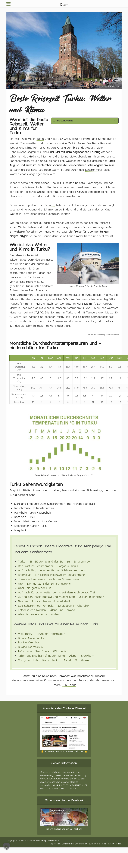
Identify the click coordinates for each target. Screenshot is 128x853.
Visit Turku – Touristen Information (41, 633)
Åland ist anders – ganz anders (39, 614)
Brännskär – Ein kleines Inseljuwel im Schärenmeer (51, 574)
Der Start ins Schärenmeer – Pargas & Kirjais (48, 566)
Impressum (55, 843)
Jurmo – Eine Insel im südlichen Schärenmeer (48, 579)
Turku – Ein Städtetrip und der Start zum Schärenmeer (54, 561)
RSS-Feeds (69, 685)
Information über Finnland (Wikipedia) (42, 651)
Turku (40, 139)
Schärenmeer (94, 169)
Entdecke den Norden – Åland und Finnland (46, 610)
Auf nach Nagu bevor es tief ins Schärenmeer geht (51, 570)
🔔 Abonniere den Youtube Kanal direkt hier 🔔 (64, 751)
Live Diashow (81, 843)
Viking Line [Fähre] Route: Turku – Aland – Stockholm (53, 660)
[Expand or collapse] (114, 120)
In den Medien (115, 843)
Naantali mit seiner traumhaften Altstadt (44, 601)
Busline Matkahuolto (31, 638)
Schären (49, 205)
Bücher (92, 843)
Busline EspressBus (30, 647)
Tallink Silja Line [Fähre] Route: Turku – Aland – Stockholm (56, 655)
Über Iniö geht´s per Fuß (34, 588)
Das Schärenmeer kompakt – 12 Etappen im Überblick (53, 605)
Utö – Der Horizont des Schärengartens (44, 583)
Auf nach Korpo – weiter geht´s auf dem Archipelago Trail (56, 592)
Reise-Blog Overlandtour (47, 840)
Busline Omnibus (29, 642)
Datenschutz (68, 843)
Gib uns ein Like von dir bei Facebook (64, 829)
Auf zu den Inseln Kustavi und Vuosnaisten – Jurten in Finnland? (61, 597)
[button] (6, 846)
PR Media (101, 843)
